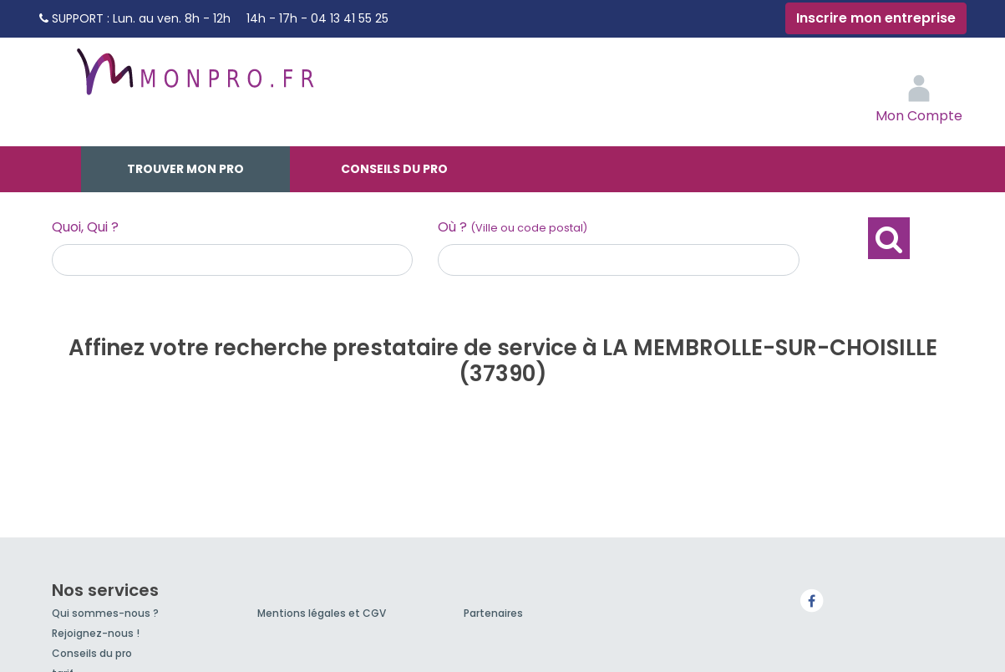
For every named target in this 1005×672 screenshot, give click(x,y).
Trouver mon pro (185, 168)
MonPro (194, 79)
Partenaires (493, 613)
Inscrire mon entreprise (876, 18)
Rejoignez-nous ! (96, 633)
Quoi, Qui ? (85, 227)
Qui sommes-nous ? (105, 613)
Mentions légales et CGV (321, 613)
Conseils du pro (394, 168)
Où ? (512, 227)
